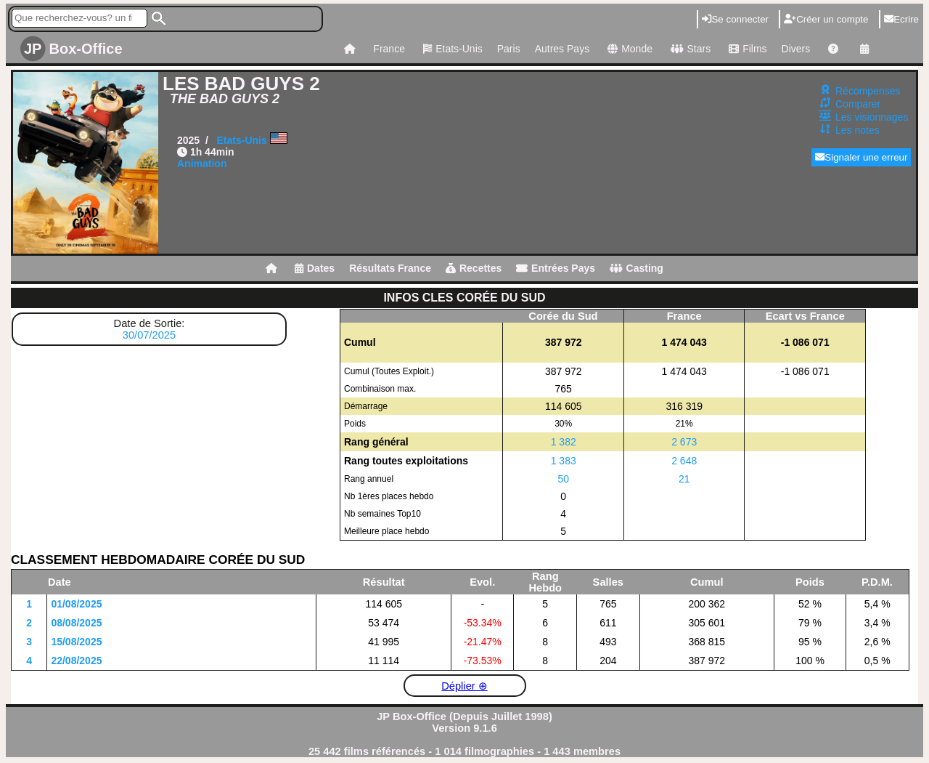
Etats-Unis (451, 48)
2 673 (684, 442)
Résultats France (390, 268)
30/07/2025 (149, 335)
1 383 (563, 461)
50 (563, 479)
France (389, 48)
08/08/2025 (76, 623)
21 (684, 479)
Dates (315, 268)
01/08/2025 (76, 604)
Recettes (474, 268)
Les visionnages (871, 117)
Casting (636, 268)
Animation (201, 163)
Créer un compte (826, 19)
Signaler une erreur (861, 157)
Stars (689, 48)
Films (745, 48)
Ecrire (901, 19)
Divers (796, 48)
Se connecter (735, 19)
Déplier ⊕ (464, 686)
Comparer (857, 104)
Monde (628, 48)
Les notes (857, 130)
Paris (508, 48)
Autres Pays (562, 48)
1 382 (563, 442)
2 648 (684, 461)
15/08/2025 (76, 641)
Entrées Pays (555, 268)
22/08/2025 (76, 660)
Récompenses (868, 91)
